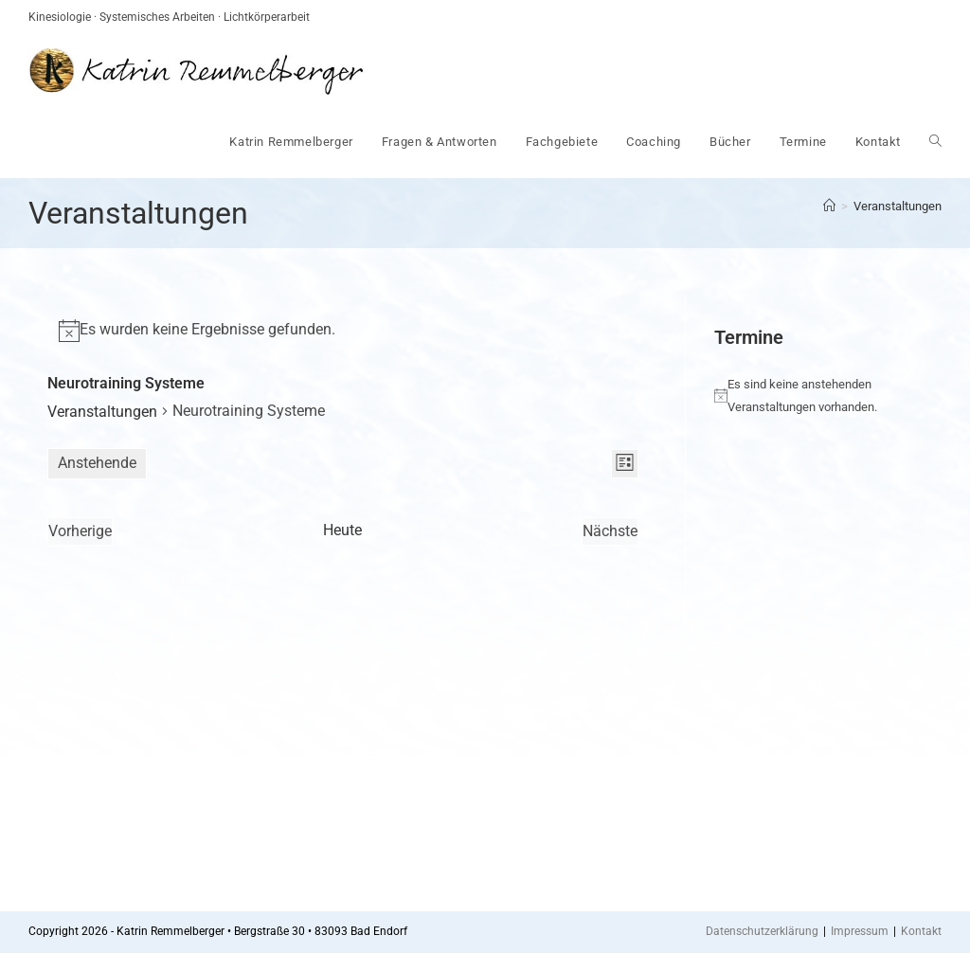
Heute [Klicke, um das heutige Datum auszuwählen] (342, 530)
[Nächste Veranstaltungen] (610, 532)
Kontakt (921, 931)
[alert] (342, 330)
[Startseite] (829, 206)
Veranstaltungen (897, 206)
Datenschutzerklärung (762, 931)
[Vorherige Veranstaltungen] (80, 532)
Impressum (860, 931)
